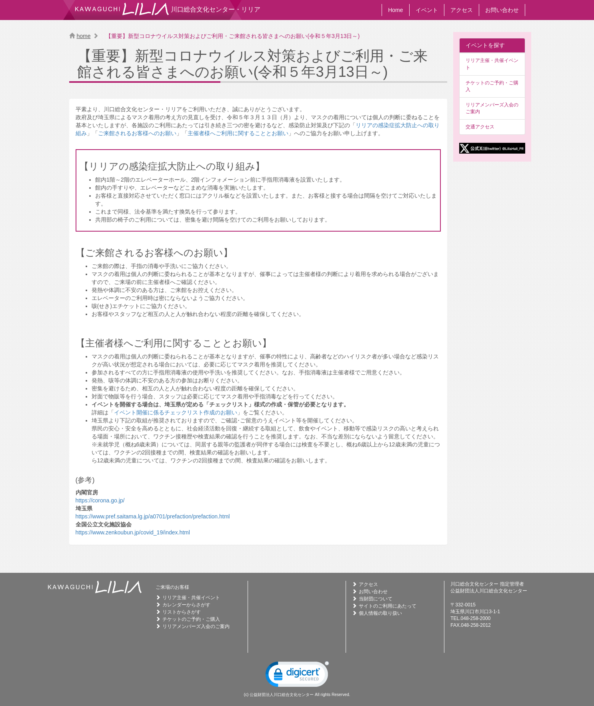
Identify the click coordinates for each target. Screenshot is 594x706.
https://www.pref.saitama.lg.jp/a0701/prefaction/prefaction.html (153, 516)
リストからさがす (181, 612)
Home (395, 10)
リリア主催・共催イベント (492, 64)
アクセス (461, 10)
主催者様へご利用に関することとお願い (238, 133)
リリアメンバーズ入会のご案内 (492, 108)
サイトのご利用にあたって (387, 606)
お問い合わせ (502, 10)
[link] (297, 676)
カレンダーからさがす (186, 605)
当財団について (375, 599)
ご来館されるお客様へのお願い (137, 133)
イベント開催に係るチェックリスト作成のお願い (175, 412)
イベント (427, 10)
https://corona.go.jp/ (100, 500)
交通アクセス (480, 127)
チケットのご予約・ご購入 (492, 86)
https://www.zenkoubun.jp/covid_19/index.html (133, 532)
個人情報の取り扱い (380, 613)
